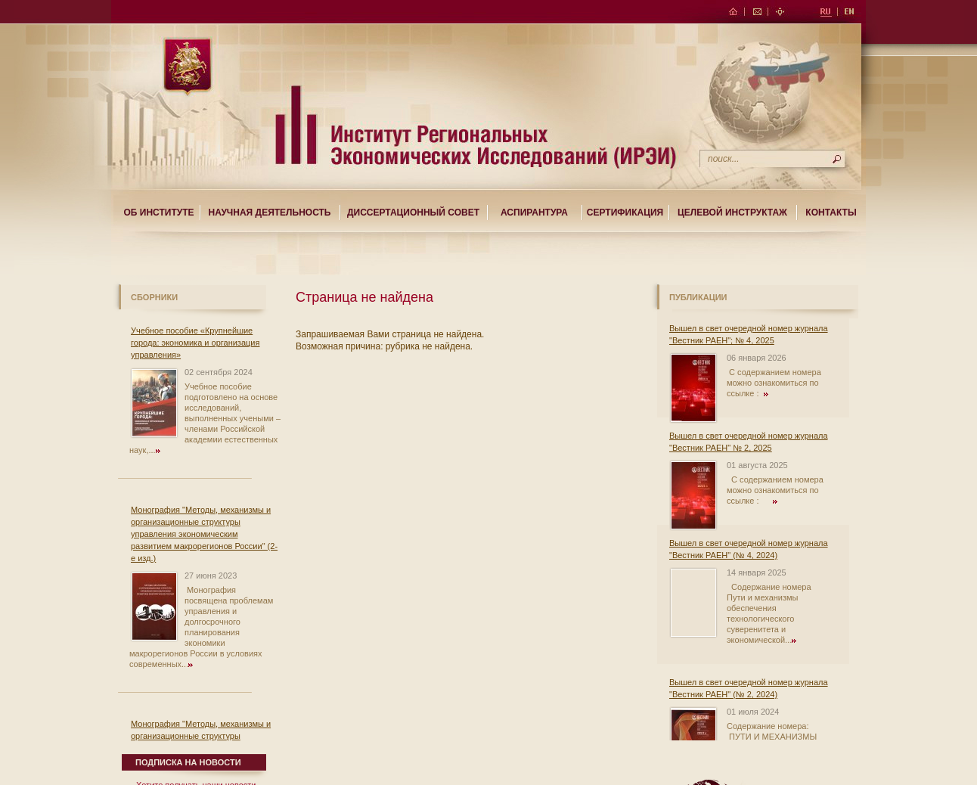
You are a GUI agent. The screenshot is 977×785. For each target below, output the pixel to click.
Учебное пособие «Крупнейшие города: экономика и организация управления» (195, 342)
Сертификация (625, 212)
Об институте (158, 212)
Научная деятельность (270, 212)
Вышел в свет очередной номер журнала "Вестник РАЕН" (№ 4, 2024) (748, 549)
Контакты (830, 212)
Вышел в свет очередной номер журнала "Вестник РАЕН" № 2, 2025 (748, 441)
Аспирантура (534, 212)
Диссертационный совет (413, 212)
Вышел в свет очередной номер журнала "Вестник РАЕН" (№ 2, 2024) (748, 688)
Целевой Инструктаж (732, 212)
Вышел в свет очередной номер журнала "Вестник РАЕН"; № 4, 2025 (748, 334)
